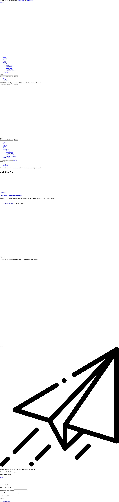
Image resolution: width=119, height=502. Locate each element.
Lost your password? (5, 501)
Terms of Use (30, 0)
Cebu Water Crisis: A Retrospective (11, 195)
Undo (1, 477)
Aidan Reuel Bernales (9, 203)
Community (3, 192)
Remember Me (4, 496)
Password (2, 493)
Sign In (15, 160)
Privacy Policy (20, 0)
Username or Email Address (7, 490)
